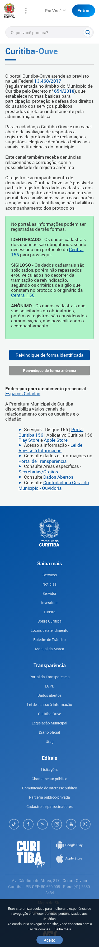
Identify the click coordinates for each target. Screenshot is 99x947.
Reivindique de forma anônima (49, 370)
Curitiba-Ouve (49, 713)
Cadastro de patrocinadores (49, 806)
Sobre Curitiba (49, 621)
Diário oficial (49, 732)
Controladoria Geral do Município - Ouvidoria (53, 485)
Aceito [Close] (49, 940)
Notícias (49, 584)
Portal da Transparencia (50, 676)
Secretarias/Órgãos (38, 472)
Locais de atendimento (49, 630)
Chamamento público (49, 778)
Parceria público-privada (49, 797)
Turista (49, 611)
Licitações (49, 769)
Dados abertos (49, 695)
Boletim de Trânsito (49, 639)
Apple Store (56, 440)
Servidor (49, 593)
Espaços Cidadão (22, 393)
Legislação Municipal (49, 722)
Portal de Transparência (42, 461)
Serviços (50, 574)
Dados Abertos (58, 477)
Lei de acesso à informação (49, 704)
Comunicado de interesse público (49, 787)
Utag (50, 741)
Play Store (28, 440)
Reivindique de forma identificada (49, 355)
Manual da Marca (49, 648)
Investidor (49, 602)
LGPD (49, 686)
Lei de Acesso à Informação (50, 448)
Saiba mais (62, 929)
